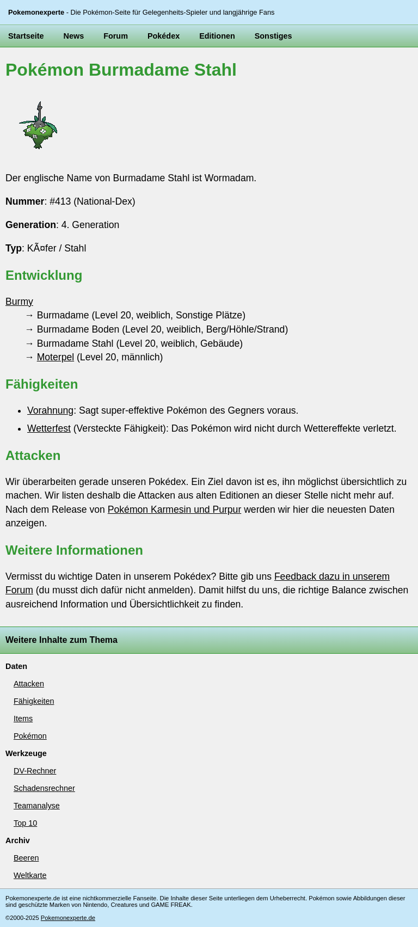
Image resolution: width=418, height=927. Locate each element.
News (74, 36)
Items (23, 718)
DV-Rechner (35, 770)
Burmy (19, 301)
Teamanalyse (37, 805)
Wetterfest (49, 428)
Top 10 (25, 823)
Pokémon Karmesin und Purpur (174, 509)
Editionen (217, 36)
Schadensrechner (44, 788)
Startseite (26, 36)
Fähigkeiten (34, 701)
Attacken (29, 683)
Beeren (26, 858)
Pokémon (30, 736)
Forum (115, 36)
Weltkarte (30, 875)
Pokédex (163, 36)
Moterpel (55, 357)
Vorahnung (50, 410)
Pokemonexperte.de (68, 917)
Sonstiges (273, 36)
